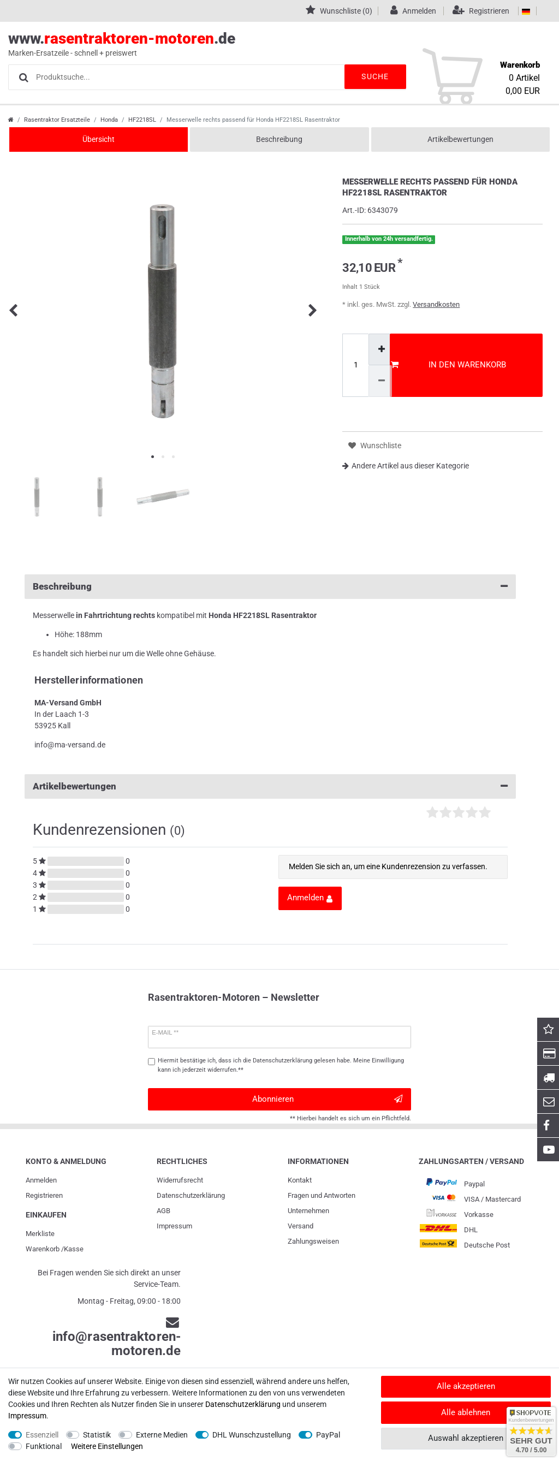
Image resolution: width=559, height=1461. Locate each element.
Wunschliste (374, 446)
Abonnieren (327, 1099)
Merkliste (40, 1234)
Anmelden (41, 1180)
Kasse (74, 1249)
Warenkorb (43, 1249)
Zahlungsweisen (313, 1241)
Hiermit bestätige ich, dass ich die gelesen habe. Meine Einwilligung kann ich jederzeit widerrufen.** (281, 1065)
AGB (163, 1211)
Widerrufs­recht (180, 1180)
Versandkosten (436, 304)
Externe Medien (162, 1434)
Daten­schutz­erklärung (191, 1195)
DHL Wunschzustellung (251, 1434)
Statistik (97, 1434)
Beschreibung (279, 139)
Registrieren (44, 1195)
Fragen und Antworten (321, 1195)
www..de (267, 44)
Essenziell (42, 1434)
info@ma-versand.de (69, 744)
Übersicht (98, 139)
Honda (109, 119)
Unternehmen (308, 1211)
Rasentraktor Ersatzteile (57, 119)
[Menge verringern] (380, 380)
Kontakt (300, 1180)
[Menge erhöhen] (380, 349)
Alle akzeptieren (466, 1386)
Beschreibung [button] (270, 586)
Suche (373, 76)
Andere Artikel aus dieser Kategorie (405, 465)
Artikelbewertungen (460, 139)
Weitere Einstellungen (107, 1446)
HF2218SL (142, 119)
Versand (300, 1226)
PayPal (328, 1434)
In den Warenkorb (448, 364)
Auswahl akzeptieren (465, 1438)
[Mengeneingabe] (355, 365)
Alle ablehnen (465, 1412)
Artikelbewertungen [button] (270, 786)
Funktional (44, 1446)
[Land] (526, 11)
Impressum (174, 1226)
